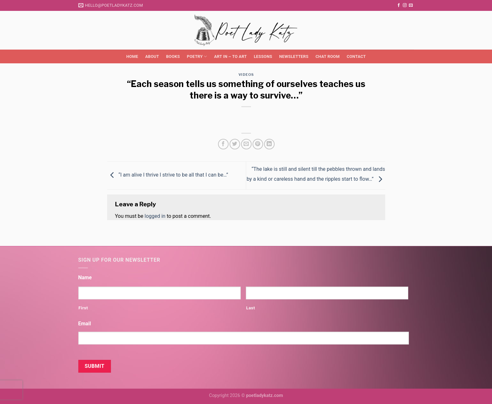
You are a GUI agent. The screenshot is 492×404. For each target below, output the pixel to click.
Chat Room (328, 56)
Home (132, 56)
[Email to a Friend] (246, 144)
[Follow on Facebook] (399, 5)
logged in (154, 216)
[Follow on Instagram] (405, 5)
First (83, 307)
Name (85, 277)
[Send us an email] (411, 5)
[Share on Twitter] (235, 144)
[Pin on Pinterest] (258, 144)
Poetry (197, 56)
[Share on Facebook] (223, 144)
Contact (356, 56)
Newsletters (293, 56)
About (152, 56)
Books (173, 56)
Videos (246, 74)
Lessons (263, 56)
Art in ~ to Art (230, 56)
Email (84, 324)
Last (250, 307)
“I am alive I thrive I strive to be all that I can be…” (167, 175)
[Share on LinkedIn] (269, 144)
